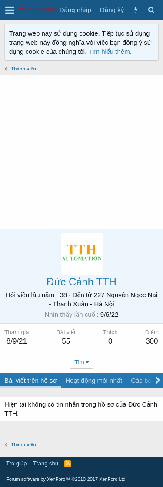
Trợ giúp (16, 463)
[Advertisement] (81, 152)
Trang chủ (45, 463)
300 (152, 341)
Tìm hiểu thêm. (110, 51)
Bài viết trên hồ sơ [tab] (30, 380)
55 (66, 341)
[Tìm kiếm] (151, 10)
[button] (10, 10)
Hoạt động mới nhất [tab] (93, 380)
